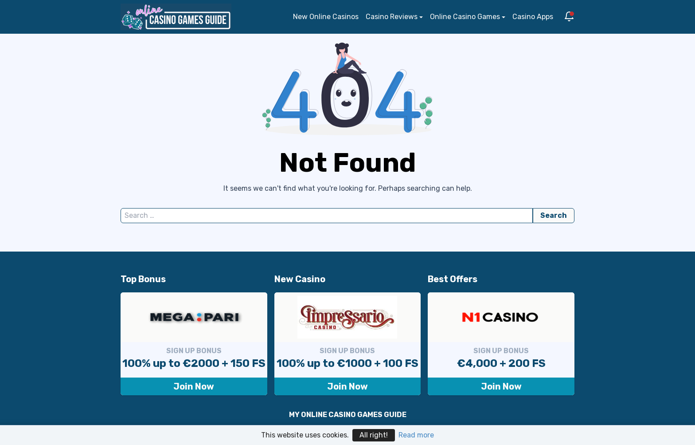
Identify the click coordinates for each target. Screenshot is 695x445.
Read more (416, 435)
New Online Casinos (326, 16)
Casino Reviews (392, 16)
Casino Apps (532, 16)
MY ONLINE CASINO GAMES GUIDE (347, 414)
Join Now (193, 386)
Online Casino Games (465, 16)
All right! (373, 435)
